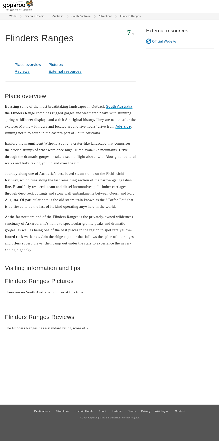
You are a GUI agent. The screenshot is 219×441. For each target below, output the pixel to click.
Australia (58, 16)
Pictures (56, 65)
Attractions (105, 16)
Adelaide (123, 126)
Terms (132, 411)
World (13, 16)
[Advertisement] (180, 80)
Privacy (146, 411)
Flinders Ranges (130, 16)
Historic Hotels (84, 411)
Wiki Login (161, 411)
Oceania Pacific (34, 16)
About (102, 411)
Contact (180, 411)
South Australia (81, 16)
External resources (65, 71)
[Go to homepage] (18, 7)
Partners (117, 411)
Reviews (22, 71)
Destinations (42, 411)
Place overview (28, 65)
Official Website (164, 41)
